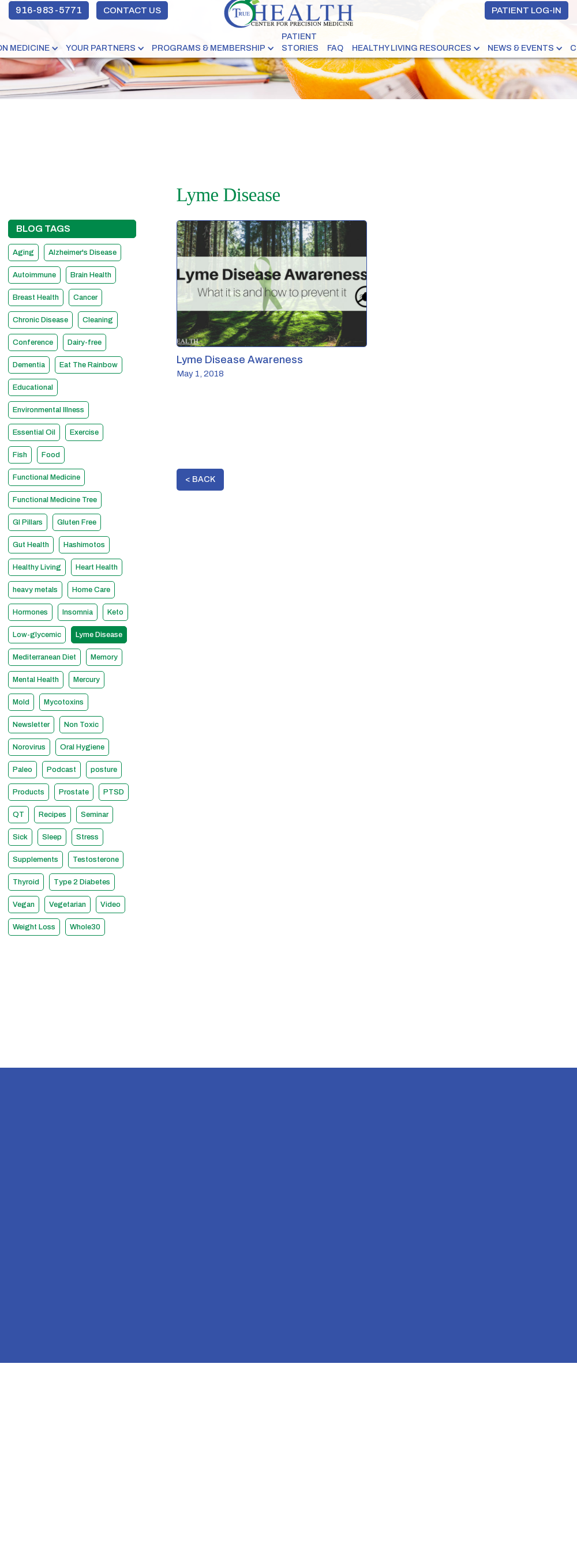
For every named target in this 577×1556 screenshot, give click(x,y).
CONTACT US (132, 10)
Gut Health (31, 545)
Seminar (94, 815)
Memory (104, 657)
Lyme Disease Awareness (240, 360)
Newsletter (31, 725)
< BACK (200, 479)
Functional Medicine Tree (55, 500)
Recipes (52, 815)
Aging (23, 252)
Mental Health (36, 680)
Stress (87, 837)
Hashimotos (84, 545)
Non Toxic (81, 725)
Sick (20, 837)
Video (110, 905)
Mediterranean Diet (44, 657)
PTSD (113, 792)
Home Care (91, 590)
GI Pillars (28, 522)
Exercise (84, 432)
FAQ (335, 48)
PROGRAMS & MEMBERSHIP (208, 48)
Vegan (24, 905)
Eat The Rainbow (88, 365)
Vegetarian (67, 905)
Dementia (29, 365)
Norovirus (29, 747)
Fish (20, 455)
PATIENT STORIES (300, 42)
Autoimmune (34, 275)
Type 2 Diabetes (82, 882)
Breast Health (36, 297)
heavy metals (35, 590)
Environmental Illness (48, 410)
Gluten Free (76, 522)
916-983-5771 (49, 10)
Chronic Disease (40, 320)
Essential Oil (34, 432)
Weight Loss (34, 927)
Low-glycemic (37, 635)
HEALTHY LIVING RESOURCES (411, 48)
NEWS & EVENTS (521, 48)
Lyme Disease (99, 635)
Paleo (22, 770)
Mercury (86, 680)
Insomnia (77, 612)
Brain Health (90, 275)
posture (104, 770)
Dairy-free (85, 342)
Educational (33, 387)
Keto (115, 612)
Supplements (35, 860)
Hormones (30, 612)
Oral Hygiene (82, 747)
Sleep (52, 837)
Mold (21, 702)
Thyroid (26, 882)
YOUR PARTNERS (101, 48)
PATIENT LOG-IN (526, 10)
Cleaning (98, 320)
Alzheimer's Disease (82, 252)
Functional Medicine (46, 477)
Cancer (85, 297)
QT (18, 815)
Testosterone (96, 860)
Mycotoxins (64, 702)
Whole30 (85, 927)
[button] (106, 48)
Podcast (61, 770)
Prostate (74, 792)
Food (51, 455)
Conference (33, 342)
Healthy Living (37, 567)
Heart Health (97, 567)
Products (28, 792)
